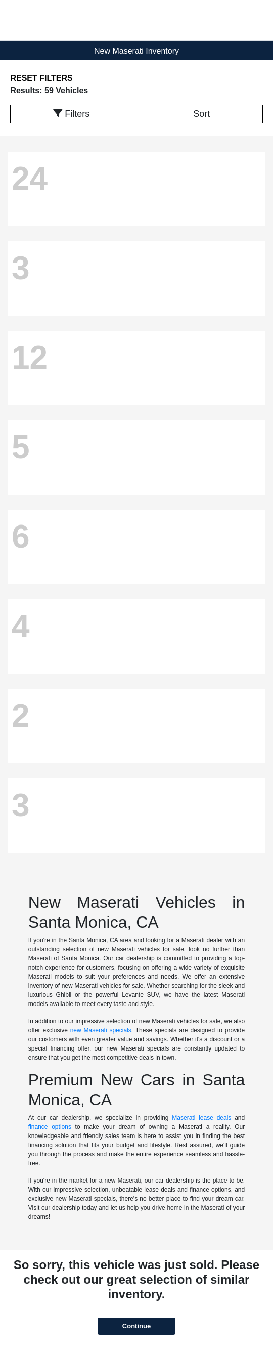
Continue (136, 1326)
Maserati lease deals (201, 1117)
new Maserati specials (100, 1030)
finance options (49, 1126)
